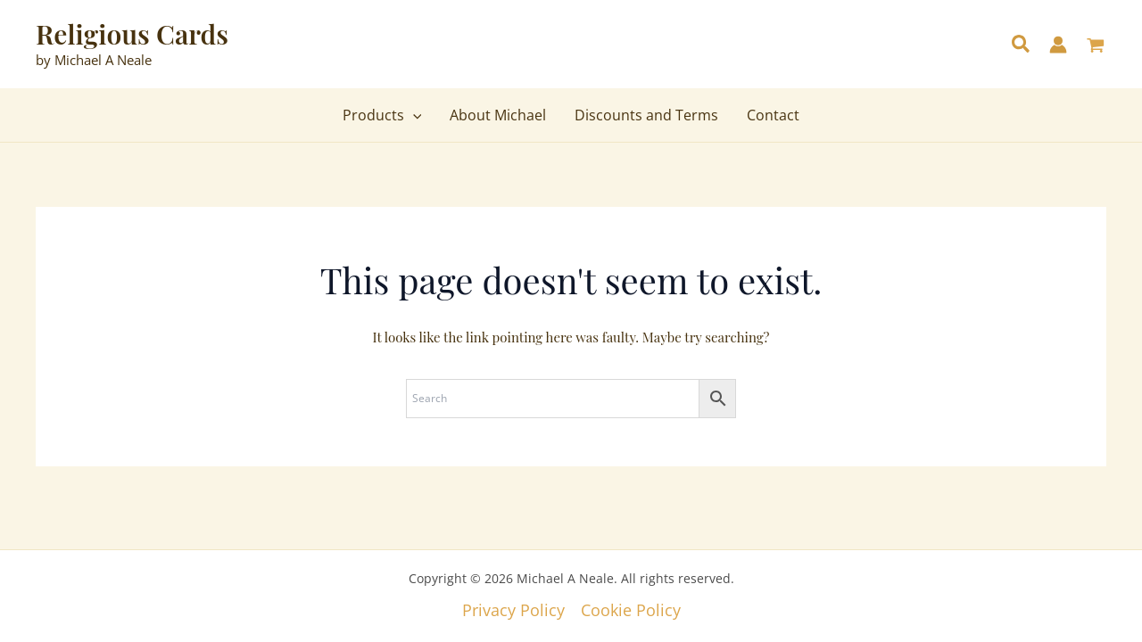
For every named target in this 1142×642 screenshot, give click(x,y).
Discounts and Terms (646, 115)
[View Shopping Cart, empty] (1095, 46)
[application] (413, 115)
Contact (773, 115)
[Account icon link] (1058, 45)
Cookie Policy (631, 610)
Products (382, 115)
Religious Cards (132, 34)
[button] (1021, 45)
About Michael (498, 115)
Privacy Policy (513, 610)
